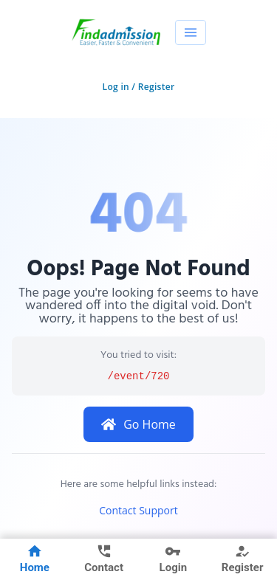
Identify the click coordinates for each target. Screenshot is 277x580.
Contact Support (138, 510)
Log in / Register (139, 86)
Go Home (138, 424)
